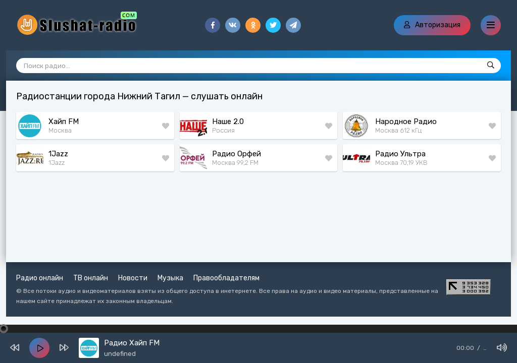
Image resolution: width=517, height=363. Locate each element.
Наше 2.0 (228, 121)
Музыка (170, 278)
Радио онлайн (39, 278)
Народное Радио (406, 121)
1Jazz (58, 153)
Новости (132, 278)
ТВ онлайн (90, 278)
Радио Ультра (400, 153)
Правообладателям (226, 278)
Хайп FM (63, 121)
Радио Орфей (236, 153)
